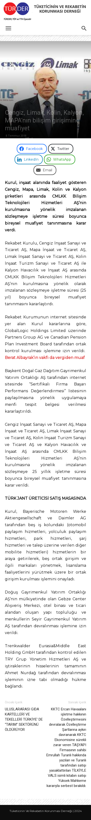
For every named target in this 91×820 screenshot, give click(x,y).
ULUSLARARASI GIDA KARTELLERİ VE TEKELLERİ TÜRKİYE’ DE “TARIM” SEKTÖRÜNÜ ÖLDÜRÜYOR (24, 719)
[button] (8, 28)
